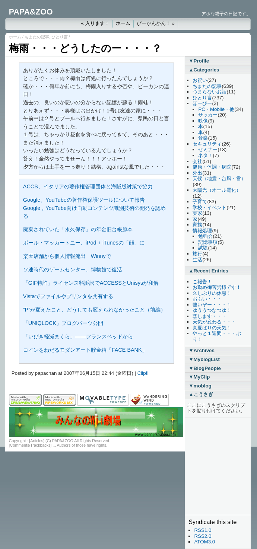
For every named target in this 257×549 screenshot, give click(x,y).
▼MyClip (199, 377)
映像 (203, 121)
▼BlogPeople (204, 368)
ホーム (123, 23)
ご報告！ (202, 281)
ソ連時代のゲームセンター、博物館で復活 (72, 269)
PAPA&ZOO (31, 11)
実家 (197, 213)
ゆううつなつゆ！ (212, 310)
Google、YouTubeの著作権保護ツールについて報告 (84, 200)
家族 (197, 224)
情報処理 (202, 230)
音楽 (203, 138)
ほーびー (202, 103)
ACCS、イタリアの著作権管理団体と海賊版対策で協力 (88, 186)
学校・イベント (209, 207)
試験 (203, 247)
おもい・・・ (207, 298)
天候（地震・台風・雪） (219, 178)
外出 (197, 173)
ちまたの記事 (37, 37)
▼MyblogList (204, 359)
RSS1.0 (202, 530)
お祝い (200, 80)
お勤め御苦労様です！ (217, 287)
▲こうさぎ (200, 394)
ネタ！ (205, 155)
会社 (197, 161)
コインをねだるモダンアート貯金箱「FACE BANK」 (85, 350)
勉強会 (205, 236)
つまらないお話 (209, 92)
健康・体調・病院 (212, 167)
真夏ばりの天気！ (212, 328)
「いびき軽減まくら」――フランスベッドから (78, 336)
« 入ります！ (95, 23)
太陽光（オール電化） (217, 190)
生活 (197, 259)
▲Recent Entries (208, 271)
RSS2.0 (202, 536)
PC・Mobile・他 (216, 109)
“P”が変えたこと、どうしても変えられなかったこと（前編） (94, 310)
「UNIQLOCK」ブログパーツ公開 (63, 323)
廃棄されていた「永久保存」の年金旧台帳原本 (78, 229)
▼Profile (198, 61)
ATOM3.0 (204, 542)
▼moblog (199, 386)
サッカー (208, 115)
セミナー (208, 149)
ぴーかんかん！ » (156, 23)
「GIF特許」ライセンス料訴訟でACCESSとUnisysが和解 (91, 283)
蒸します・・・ (209, 316)
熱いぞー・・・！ (212, 304)
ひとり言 (59, 37)
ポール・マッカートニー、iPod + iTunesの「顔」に (84, 243)
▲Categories (203, 70)
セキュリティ (207, 144)
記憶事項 (208, 242)
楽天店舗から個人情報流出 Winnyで (67, 256)
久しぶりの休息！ (212, 293)
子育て (200, 201)
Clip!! (143, 373)
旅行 (197, 253)
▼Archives (201, 350)
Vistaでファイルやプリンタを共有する (68, 296)
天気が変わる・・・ (214, 322)
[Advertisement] (210, 466)
